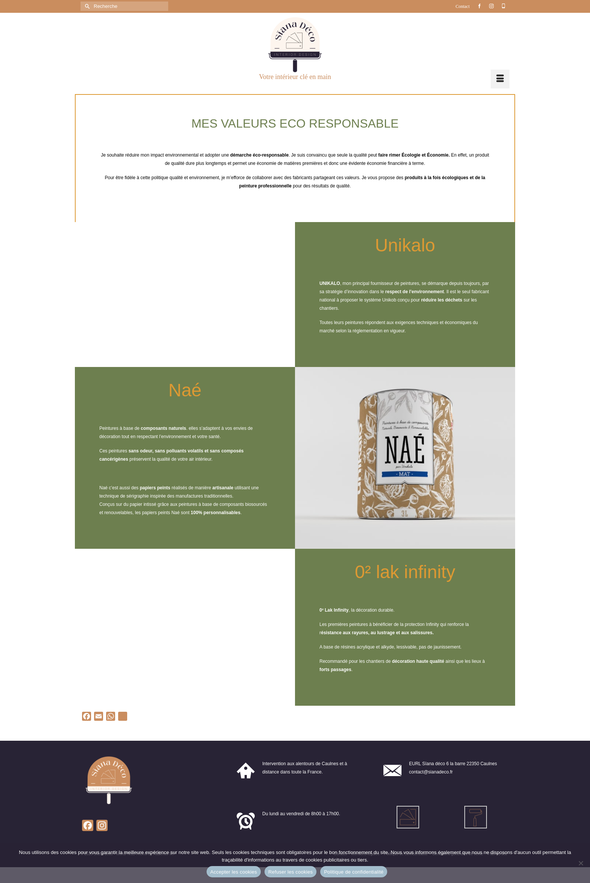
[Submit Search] (86, 6)
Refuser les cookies (290, 872)
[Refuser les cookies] (580, 863)
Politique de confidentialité (353, 872)
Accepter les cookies (233, 872)
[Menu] (500, 79)
